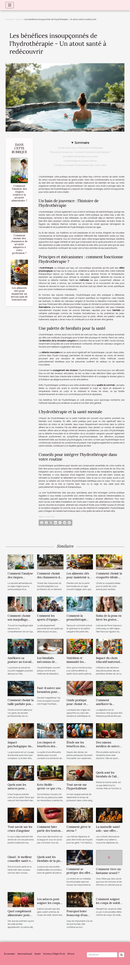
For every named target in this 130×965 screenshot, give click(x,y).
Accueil (9, 19)
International (25, 953)
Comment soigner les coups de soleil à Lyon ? (109, 903)
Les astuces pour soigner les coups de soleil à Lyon (48, 903)
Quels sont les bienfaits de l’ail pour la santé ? (106, 776)
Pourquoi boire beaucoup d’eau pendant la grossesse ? (77, 917)
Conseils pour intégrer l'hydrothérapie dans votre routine (80, 165)
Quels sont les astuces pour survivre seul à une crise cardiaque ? (20, 790)
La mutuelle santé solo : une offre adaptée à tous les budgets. (108, 832)
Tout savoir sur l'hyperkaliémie (77, 786)
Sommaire (82, 143)
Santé (18, 19)
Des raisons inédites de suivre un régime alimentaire (107, 748)
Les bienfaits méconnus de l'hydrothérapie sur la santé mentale (50, 663)
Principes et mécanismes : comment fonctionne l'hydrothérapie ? (80, 152)
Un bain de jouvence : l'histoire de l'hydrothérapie (80, 148)
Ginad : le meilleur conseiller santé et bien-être (20, 860)
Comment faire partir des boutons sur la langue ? (49, 830)
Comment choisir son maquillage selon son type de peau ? (19, 621)
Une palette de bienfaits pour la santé (80, 156)
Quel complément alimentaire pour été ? (19, 915)
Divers (70, 953)
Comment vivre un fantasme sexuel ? (108, 871)
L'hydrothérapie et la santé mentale (80, 161)
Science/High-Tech (54, 953)
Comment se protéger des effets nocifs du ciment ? (79, 873)
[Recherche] (102, 954)
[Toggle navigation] (10, 5)
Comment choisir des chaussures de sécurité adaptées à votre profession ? (19, 244)
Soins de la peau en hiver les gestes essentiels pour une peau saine (109, 621)
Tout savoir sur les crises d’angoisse (20, 828)
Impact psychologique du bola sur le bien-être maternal (20, 748)
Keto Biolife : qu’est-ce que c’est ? (49, 788)
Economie (9, 953)
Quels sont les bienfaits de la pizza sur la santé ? (50, 860)
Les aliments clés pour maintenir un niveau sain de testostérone (19, 293)
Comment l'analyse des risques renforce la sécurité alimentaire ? (19, 193)
